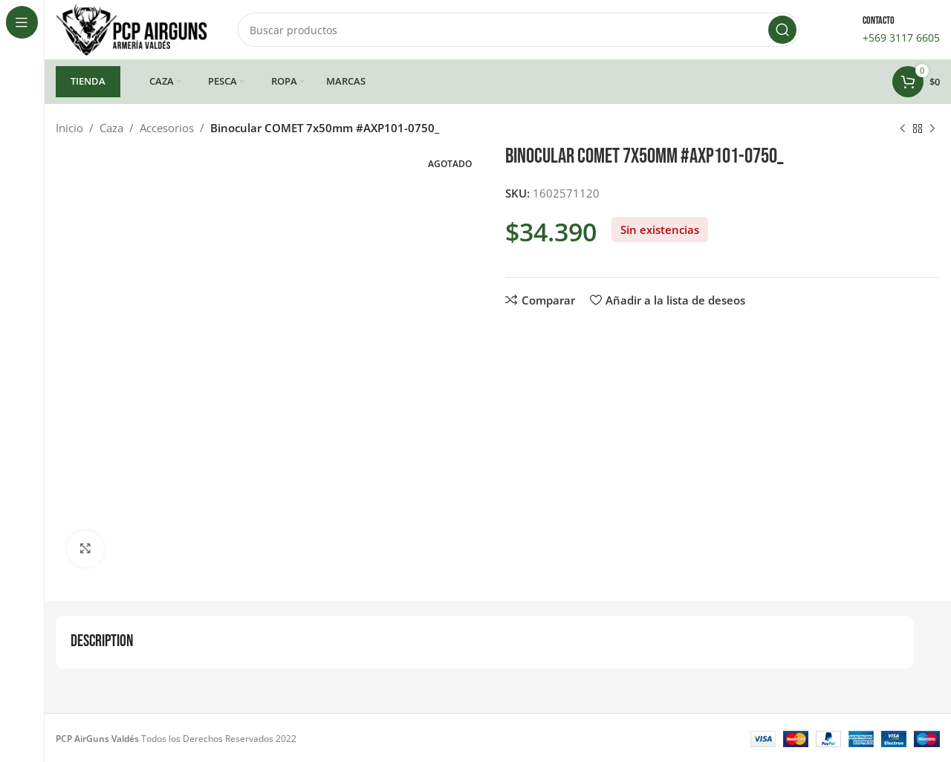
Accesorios (167, 127)
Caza (111, 127)
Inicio (69, 127)
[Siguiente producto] (932, 129)
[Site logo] (132, 28)
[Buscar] (518, 30)
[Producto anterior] (902, 129)
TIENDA (88, 81)
